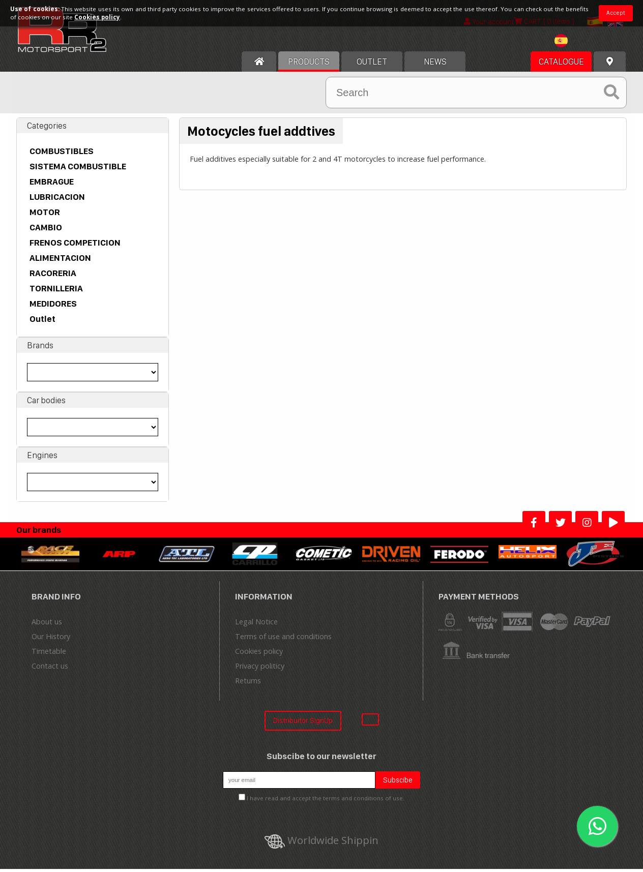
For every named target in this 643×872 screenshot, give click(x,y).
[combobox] (574, 45)
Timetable (49, 654)
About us (47, 624)
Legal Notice (256, 624)
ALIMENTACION (60, 261)
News (435, 64)
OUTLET (372, 64)
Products (309, 64)
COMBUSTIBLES (62, 154)
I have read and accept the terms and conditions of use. (325, 801)
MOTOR (45, 215)
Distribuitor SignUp (303, 723)
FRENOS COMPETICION (75, 245)
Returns (248, 683)
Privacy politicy (259, 669)
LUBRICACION (57, 200)
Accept (615, 12)
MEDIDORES (53, 307)
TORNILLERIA (56, 291)
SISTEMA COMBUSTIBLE (78, 169)
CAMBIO (46, 230)
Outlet (42, 322)
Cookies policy (259, 654)
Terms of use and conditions (283, 639)
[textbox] (574, 44)
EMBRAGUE (52, 184)
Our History (51, 639)
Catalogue (561, 64)
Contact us (50, 669)
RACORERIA (53, 276)
